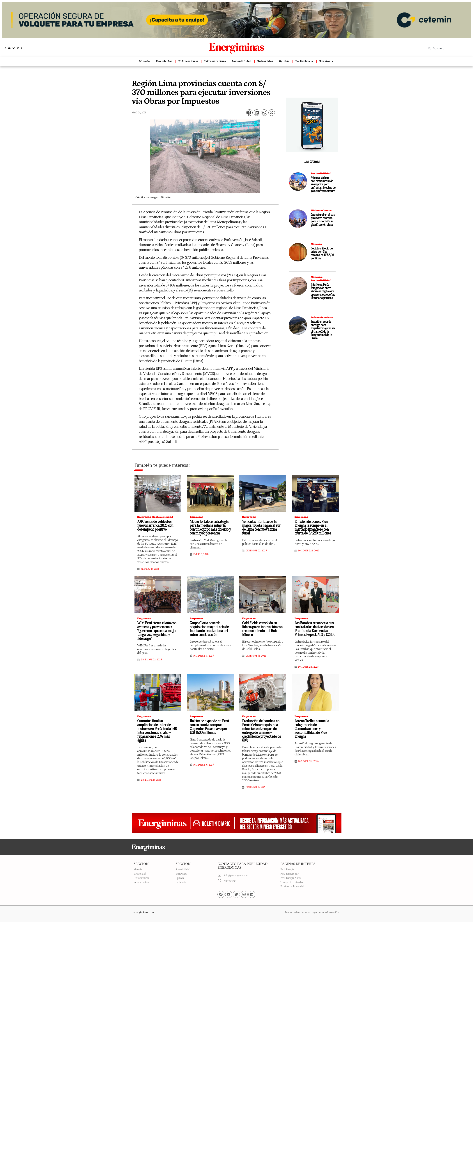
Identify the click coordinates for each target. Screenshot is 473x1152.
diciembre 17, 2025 (151, 780)
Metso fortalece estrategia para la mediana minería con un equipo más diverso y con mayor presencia (210, 527)
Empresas (144, 517)
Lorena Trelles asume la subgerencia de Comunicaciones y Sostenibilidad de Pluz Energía (312, 729)
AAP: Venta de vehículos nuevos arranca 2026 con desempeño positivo (155, 525)
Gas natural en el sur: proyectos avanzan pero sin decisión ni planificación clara (323, 220)
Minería (316, 244)
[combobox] (447, 48)
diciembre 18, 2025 (203, 656)
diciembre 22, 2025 (256, 550)
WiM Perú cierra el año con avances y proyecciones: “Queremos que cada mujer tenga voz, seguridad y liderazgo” (157, 631)
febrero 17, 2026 (150, 569)
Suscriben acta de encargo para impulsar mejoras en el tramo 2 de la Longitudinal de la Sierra (323, 330)
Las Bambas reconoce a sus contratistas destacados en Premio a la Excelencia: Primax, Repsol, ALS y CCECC (315, 629)
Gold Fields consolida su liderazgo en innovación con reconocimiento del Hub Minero (262, 629)
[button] (249, 112)
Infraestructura (322, 317)
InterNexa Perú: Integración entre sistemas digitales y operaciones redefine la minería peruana (323, 291)
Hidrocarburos (321, 210)
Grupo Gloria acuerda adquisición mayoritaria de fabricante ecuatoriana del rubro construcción (209, 629)
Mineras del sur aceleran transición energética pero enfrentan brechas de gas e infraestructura (323, 184)
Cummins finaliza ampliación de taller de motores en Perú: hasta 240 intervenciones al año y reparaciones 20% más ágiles (157, 731)
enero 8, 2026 (200, 554)
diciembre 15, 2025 (256, 787)
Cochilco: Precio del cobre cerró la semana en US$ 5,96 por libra (322, 253)
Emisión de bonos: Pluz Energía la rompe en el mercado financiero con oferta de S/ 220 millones (313, 527)
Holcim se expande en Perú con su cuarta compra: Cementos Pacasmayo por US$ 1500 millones (209, 727)
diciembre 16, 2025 (203, 765)
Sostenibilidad (321, 173)
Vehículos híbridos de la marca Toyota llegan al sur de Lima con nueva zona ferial (261, 527)
